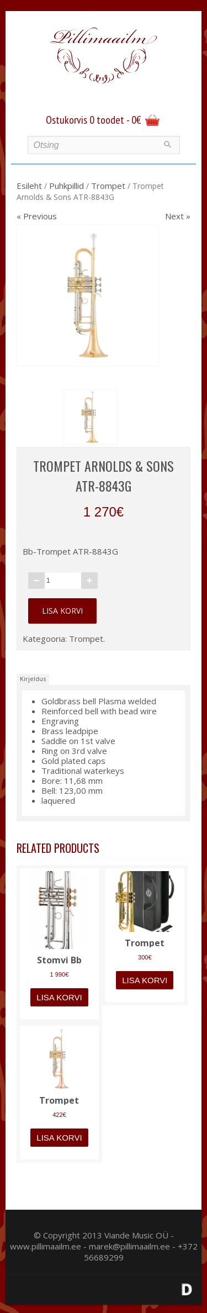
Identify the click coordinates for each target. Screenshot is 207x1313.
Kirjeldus (33, 678)
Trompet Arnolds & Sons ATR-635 (59, 1100)
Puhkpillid (66, 185)
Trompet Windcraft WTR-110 (145, 942)
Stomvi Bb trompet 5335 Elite (59, 959)
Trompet (108, 185)
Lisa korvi (62, 610)
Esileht (29, 185)
